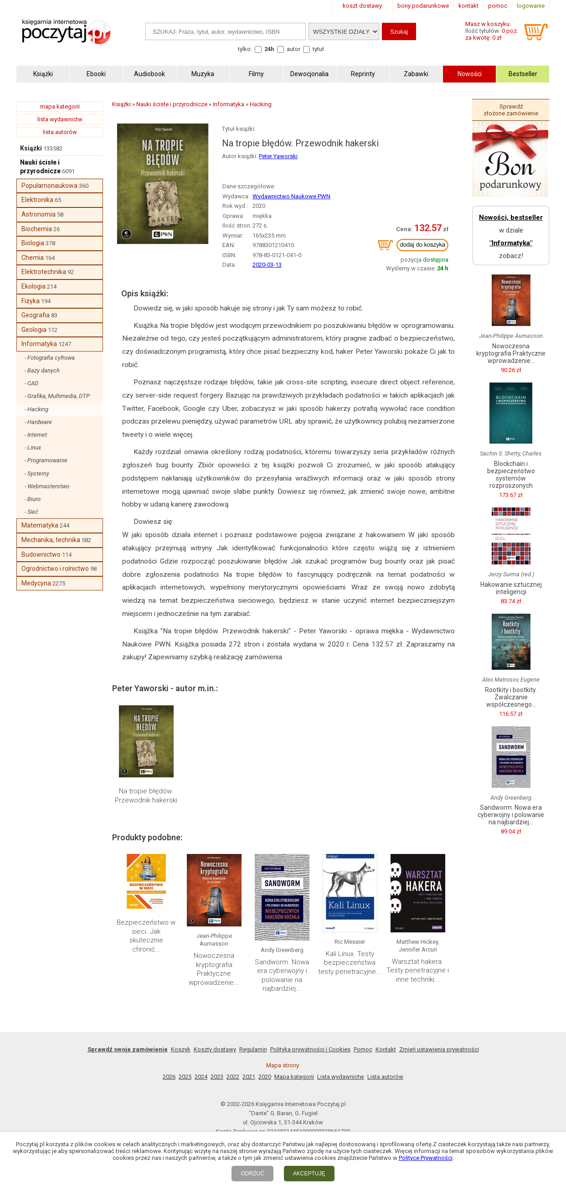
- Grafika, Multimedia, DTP (57, 396)
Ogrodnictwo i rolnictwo (55, 568)
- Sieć (31, 511)
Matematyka (39, 525)
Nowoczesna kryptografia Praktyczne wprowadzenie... (214, 969)
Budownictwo (41, 554)
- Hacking (36, 409)
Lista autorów (385, 1076)
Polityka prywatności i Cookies (310, 1049)
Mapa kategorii (294, 1076)
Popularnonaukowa (49, 185)
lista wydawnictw (59, 119)
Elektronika (37, 199)
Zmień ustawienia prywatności (439, 1049)
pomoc (497, 5)
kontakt (468, 5)
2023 (217, 1076)
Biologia (32, 243)
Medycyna (36, 583)
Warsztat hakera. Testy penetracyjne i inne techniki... (417, 970)
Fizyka (30, 301)
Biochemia (36, 229)
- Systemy (37, 473)
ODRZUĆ (252, 1173)
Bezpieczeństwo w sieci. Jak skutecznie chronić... (146, 935)
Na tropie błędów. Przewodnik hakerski (146, 795)
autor (293, 49)
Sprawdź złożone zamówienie (511, 110)
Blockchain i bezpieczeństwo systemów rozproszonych (511, 474)
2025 (185, 1076)
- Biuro (33, 499)
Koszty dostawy (215, 1049)
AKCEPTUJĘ (309, 1173)
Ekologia (33, 286)
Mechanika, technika (50, 539)
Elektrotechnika (43, 271)
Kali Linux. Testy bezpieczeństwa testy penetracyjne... (349, 963)
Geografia (35, 315)
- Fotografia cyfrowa (50, 357)
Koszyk (180, 1049)
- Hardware (38, 422)
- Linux (33, 447)
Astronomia (38, 214)
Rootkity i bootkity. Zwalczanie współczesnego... (511, 697)
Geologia (33, 329)
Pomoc (363, 1049)
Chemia (32, 257)
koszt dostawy (362, 5)
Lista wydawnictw (340, 1076)
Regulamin (253, 1049)
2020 (264, 1076)
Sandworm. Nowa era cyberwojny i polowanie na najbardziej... (282, 975)
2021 (248, 1076)
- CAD (31, 383)
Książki (31, 148)
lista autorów (60, 132)
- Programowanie (46, 460)
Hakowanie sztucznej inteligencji (511, 588)
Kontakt (386, 1049)
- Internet (36, 434)
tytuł (318, 49)
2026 (169, 1076)
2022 (232, 1076)
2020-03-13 (267, 264)
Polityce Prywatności (426, 1157)
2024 (201, 1076)
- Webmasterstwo (47, 486)
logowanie (531, 5)
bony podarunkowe (423, 5)
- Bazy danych (42, 370)
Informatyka (39, 343)
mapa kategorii (60, 106)
